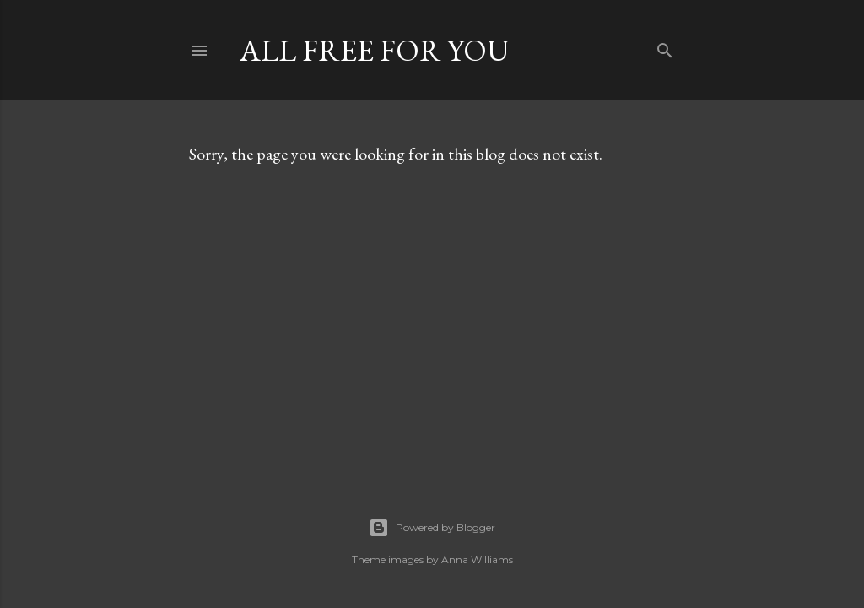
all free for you (375, 50)
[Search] (665, 46)
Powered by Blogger (432, 528)
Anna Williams (477, 559)
